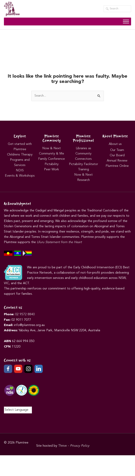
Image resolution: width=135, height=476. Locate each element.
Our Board (117, 155)
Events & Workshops (20, 175)
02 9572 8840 (25, 314)
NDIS (20, 170)
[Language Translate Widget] (18, 410)
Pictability (52, 164)
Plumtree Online (117, 166)
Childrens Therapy (20, 154)
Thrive (62, 445)
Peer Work (51, 169)
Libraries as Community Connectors (83, 154)
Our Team (117, 150)
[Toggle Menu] (126, 21)
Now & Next (51, 148)
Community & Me (51, 153)
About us (115, 144)
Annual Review (117, 160)
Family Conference (51, 159)
